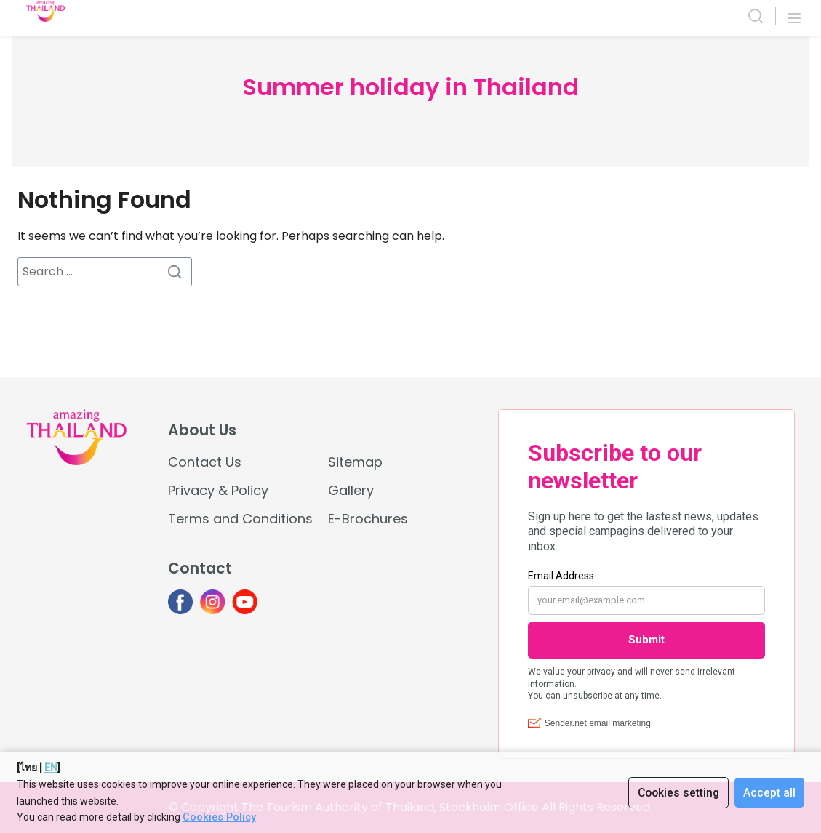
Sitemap (355, 462)
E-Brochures (368, 519)
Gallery (351, 490)
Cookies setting (677, 793)
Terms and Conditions (240, 519)
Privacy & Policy (218, 490)
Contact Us (204, 462)
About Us (202, 430)
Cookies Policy (218, 817)
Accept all (769, 793)
